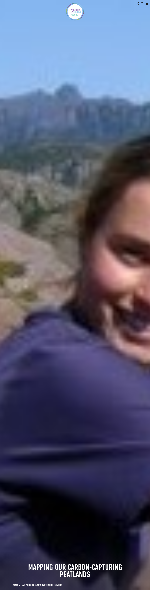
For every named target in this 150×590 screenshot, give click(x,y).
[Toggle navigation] (147, 4)
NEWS (15, 585)
